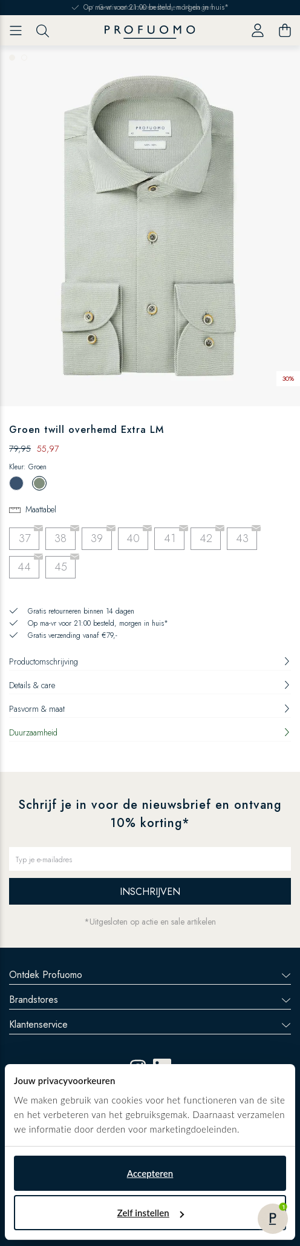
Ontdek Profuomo (150, 975)
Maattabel (40, 509)
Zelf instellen (150, 1212)
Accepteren (150, 1173)
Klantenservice (150, 1024)
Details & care (150, 685)
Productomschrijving (150, 661)
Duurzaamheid (150, 732)
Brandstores (150, 1000)
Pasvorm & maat (150, 709)
